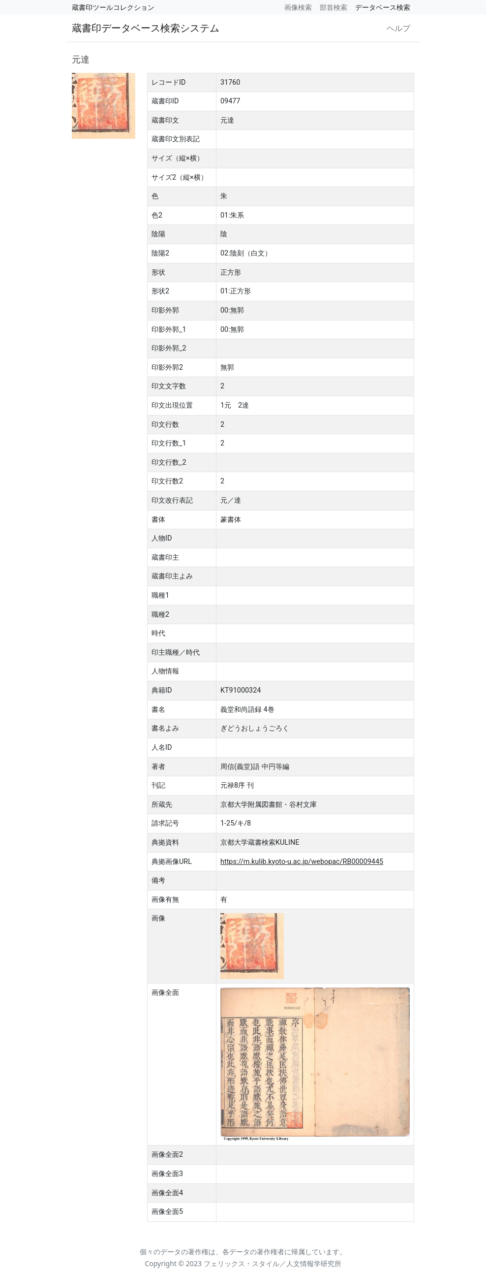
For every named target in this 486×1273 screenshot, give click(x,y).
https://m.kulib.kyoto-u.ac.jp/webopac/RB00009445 (301, 862)
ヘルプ (398, 28)
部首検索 (333, 7)
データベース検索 (382, 7)
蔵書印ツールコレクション (113, 7)
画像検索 (298, 7)
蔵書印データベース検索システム (145, 27)
